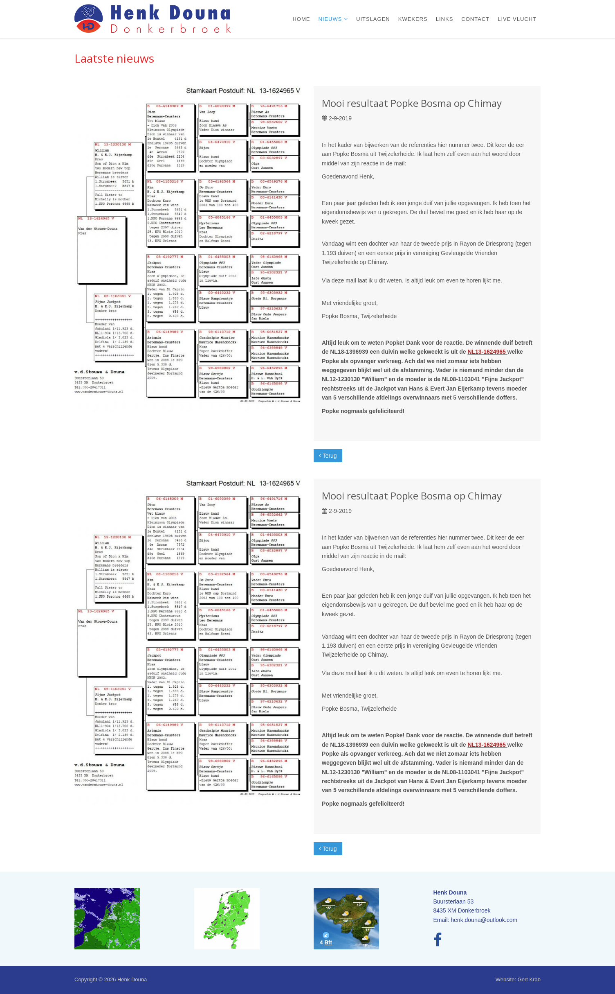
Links (444, 19)
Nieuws (331, 19)
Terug (328, 455)
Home (301, 19)
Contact (475, 19)
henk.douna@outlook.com (484, 920)
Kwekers (413, 19)
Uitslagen (373, 19)
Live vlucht (517, 19)
